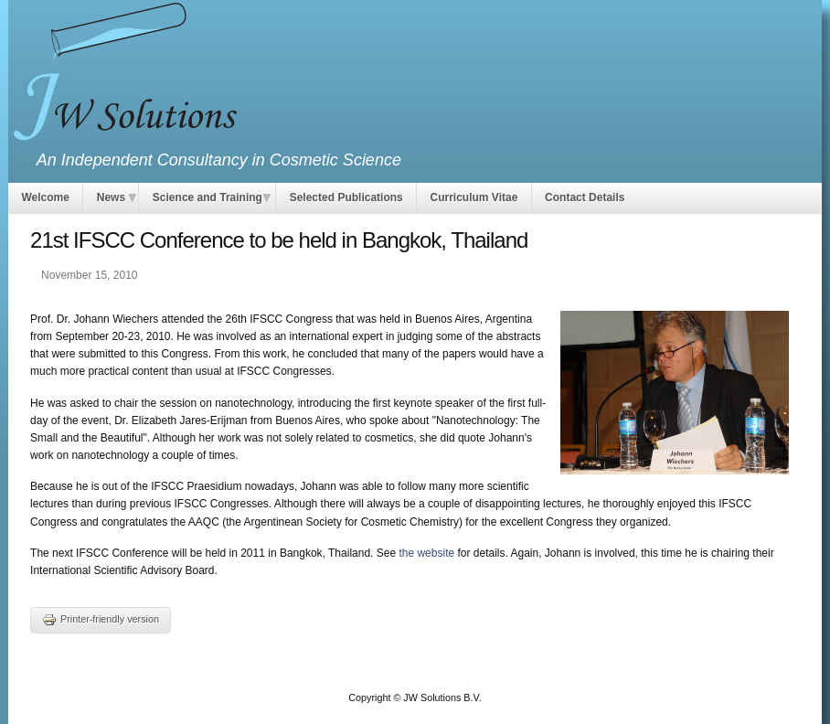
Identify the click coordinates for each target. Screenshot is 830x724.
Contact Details (584, 197)
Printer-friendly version (100, 618)
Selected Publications (346, 197)
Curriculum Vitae (474, 197)
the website (426, 553)
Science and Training (207, 197)
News (111, 197)
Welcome (45, 197)
